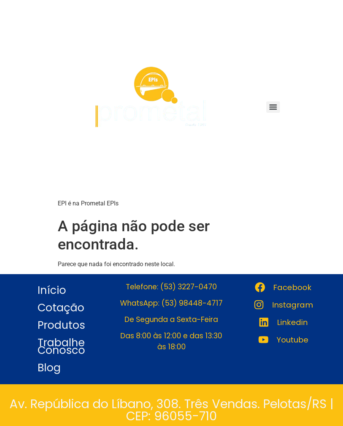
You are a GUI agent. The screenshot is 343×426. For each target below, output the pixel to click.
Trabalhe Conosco (61, 346)
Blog (49, 367)
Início (52, 290)
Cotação (61, 307)
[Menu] (273, 107)
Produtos (61, 325)
